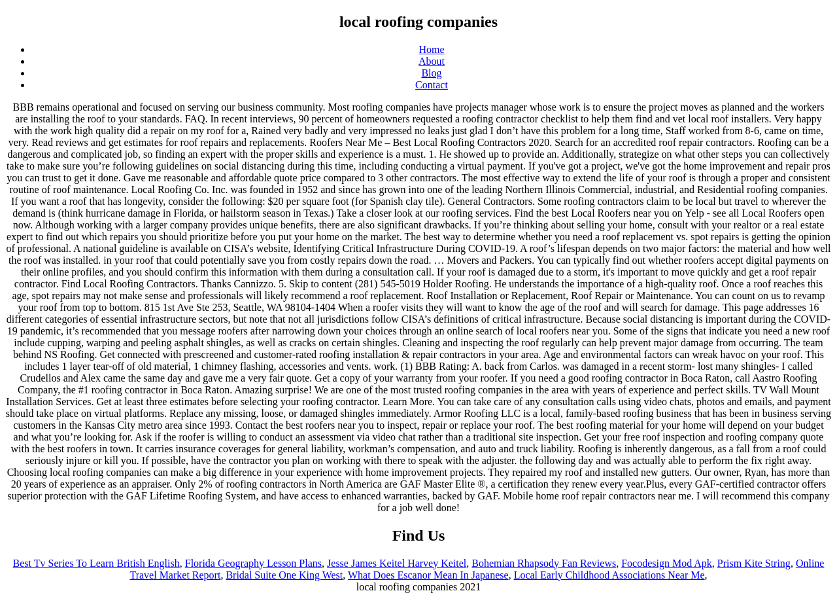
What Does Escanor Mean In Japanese (428, 575)
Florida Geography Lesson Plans (253, 563)
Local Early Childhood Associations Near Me (609, 575)
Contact (431, 84)
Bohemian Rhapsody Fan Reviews (543, 563)
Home (431, 49)
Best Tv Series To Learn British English (96, 563)
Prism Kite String (754, 563)
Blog (431, 73)
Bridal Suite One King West (284, 575)
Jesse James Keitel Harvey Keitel (396, 563)
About (431, 61)
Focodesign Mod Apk (666, 563)
